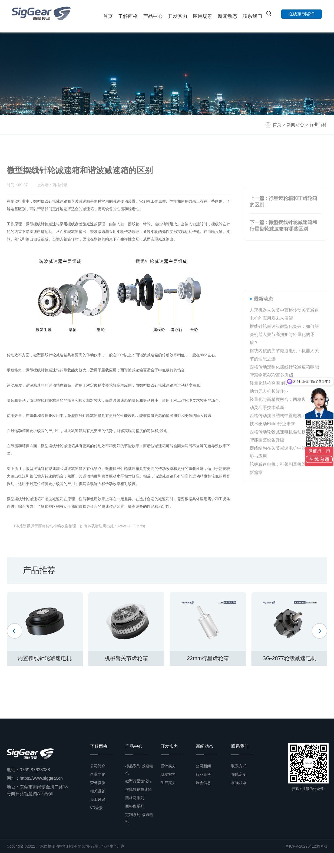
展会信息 (203, 782)
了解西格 (128, 16)
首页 (108, 16)
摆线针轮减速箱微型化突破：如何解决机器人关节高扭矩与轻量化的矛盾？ (284, 452)
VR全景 (96, 808)
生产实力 (168, 782)
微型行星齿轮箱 (138, 781)
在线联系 (238, 782)
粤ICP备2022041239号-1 (306, 846)
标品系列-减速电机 (139, 769)
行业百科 (318, 124)
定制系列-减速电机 (139, 818)
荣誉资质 (97, 782)
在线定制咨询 (302, 14)
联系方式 (238, 766)
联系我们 (252, 16)
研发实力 (168, 774)
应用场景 (202, 16)
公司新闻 (203, 766)
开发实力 (177, 16)
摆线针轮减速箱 (138, 789)
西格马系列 (134, 798)
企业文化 (97, 774)
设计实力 (168, 766)
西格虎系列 (134, 806)
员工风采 (97, 799)
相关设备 (97, 791)
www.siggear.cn (131, 526)
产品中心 (153, 16)
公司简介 (97, 766)
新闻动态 (227, 16)
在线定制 (238, 774)
